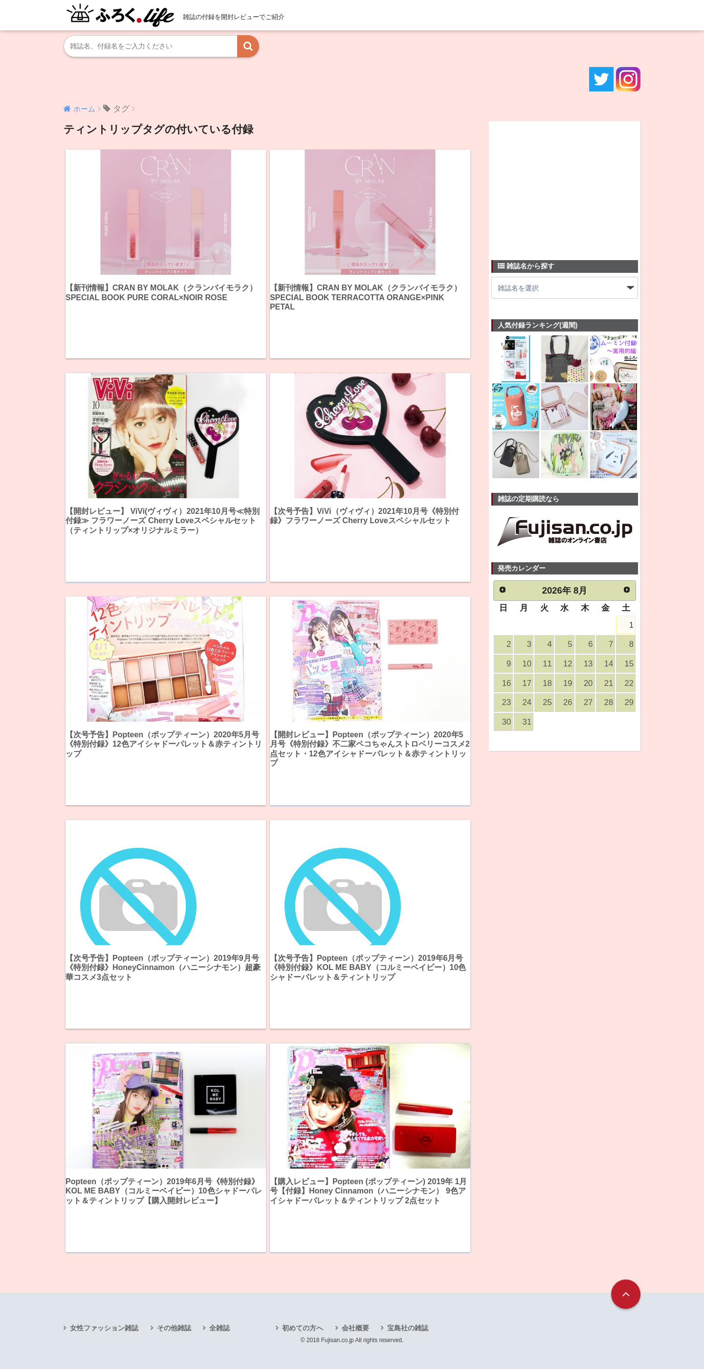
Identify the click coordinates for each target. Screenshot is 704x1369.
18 (547, 683)
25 (547, 702)
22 (629, 683)
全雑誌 (219, 1328)
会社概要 (355, 1328)
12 (567, 663)
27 (588, 702)
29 (629, 702)
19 (567, 683)
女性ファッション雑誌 (104, 1328)
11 (547, 663)
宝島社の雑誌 (407, 1328)
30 (506, 722)
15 (629, 663)
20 (588, 683)
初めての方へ (302, 1328)
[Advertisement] (564, 185)
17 (527, 683)
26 (567, 702)
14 (608, 663)
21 (608, 683)
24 (527, 702)
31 (527, 722)
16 (506, 683)
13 (588, 663)
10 (527, 663)
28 (608, 702)
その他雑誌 (174, 1328)
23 (506, 702)
